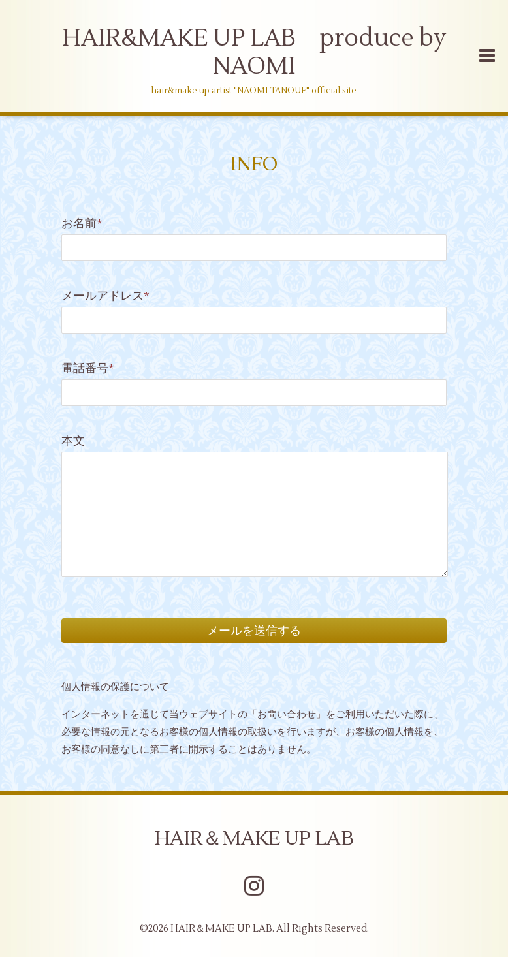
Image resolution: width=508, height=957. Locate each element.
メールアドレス (105, 296)
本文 (73, 440)
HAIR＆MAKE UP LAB (254, 838)
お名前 (82, 223)
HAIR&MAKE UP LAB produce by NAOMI (254, 53)
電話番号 (87, 368)
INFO (254, 164)
